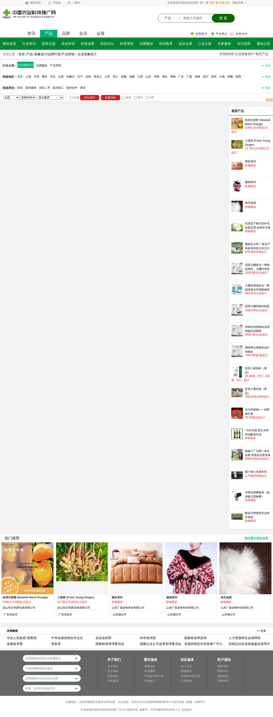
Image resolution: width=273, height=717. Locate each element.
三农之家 (205, 43)
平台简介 (222, 33)
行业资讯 (29, 43)
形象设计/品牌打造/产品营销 (54, 54)
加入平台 (186, 666)
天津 (36, 76)
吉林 (88, 76)
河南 (156, 76)
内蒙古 (70, 76)
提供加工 (58, 87)
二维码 (76, 2)
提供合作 (71, 87)
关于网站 (113, 671)
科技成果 (87, 43)
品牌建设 (146, 43)
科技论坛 (107, 43)
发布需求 (149, 671)
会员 (83, 33)
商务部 (56, 644)
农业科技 (68, 43)
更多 (267, 65)
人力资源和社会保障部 (244, 638)
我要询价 (149, 666)
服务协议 (222, 676)
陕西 (238, 76)
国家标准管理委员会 (110, 644)
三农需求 (186, 680)
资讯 (31, 33)
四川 (205, 76)
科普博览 (127, 43)
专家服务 (224, 43)
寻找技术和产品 (153, 676)
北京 (20, 76)
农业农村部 (103, 638)
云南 (222, 76)
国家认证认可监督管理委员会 (160, 644)
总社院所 (244, 43)
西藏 (230, 76)
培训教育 (166, 43)
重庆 (44, 76)
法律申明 (222, 680)
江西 (140, 76)
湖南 (173, 76)
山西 (61, 76)
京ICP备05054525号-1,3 (165, 709)
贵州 (214, 76)
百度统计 (187, 709)
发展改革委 (15, 644)
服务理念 (222, 666)
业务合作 (242, 33)
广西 (189, 76)
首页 (21, 54)
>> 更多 (261, 630)
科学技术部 (148, 638)
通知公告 (263, 43)
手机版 (57, 2)
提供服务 (30, 87)
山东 (148, 76)
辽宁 (80, 76)
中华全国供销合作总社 (67, 638)
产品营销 (55, 65)
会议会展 (185, 43)
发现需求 (186, 671)
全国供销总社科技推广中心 (203, 644)
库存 (83, 87)
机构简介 (201, 33)
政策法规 (49, 43)
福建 (132, 76)
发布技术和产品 (190, 676)
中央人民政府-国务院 (22, 638)
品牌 (66, 33)
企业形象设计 (87, 54)
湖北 (164, 76)
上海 (28, 76)
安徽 (123, 76)
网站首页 (35, 2)
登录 (212, 2)
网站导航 (238, 2)
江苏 (107, 76)
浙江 (115, 76)
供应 (20, 87)
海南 (197, 76)
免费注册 (224, 2)
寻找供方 (149, 680)
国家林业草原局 (195, 638)
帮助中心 (222, 671)
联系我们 (113, 676)
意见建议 (113, 680)
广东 (181, 76)
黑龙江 (98, 76)
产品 (49, 33)
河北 (53, 76)
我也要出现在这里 (256, 538)
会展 (100, 33)
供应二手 (44, 87)
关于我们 (113, 666)
